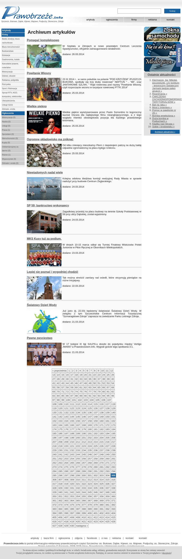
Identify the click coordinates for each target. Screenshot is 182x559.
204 (102, 437)
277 (78, 467)
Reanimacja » (159, 93)
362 (60, 500)
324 (96, 483)
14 (58, 374)
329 (60, 488)
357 (96, 496)
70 (58, 391)
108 (54, 404)
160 (102, 421)
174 (54, 429)
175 (60, 429)
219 (60, 446)
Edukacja (6, 55)
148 (96, 416)
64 (94, 387)
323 (90, 483)
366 (84, 500)
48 (85, 383)
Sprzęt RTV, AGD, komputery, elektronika (11, 94)
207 (54, 442)
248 (102, 454)
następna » (82, 525)
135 (84, 412)
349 (113, 492)
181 (96, 429)
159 (96, 421)
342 (72, 492)
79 (99, 391)
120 (60, 408)
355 (84, 496)
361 (54, 500)
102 (80, 400)
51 (99, 383)
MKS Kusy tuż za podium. (44, 238)
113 (84, 404)
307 (60, 479)
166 (72, 425)
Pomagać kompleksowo (43, 40)
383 (54, 509)
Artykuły (6, 30)
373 (60, 504)
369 (102, 500)
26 (112, 374)
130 (54, 412)
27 (53, 379)
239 (113, 450)
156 (78, 421)
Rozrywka (6, 84)
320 (72, 483)
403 (107, 513)
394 (54, 513)
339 (54, 492)
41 (53, 383)
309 (72, 479)
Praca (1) (6, 130)
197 (60, 437)
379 (96, 504)
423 (96, 521)
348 (107, 492)
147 (90, 416)
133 (72, 412)
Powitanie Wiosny (39, 73)
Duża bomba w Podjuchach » (160, 119)
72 (67, 391)
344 (84, 492)
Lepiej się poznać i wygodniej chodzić (52, 271)
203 (96, 437)
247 (96, 454)
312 (90, 479)
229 (54, 450)
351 (60, 496)
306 (54, 479)
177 (72, 429)
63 (90, 387)
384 (60, 509)
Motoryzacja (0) (8, 117)
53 (108, 383)
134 (78, 412)
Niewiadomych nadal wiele (45, 172)
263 (60, 462)
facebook (92, 538)
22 (94, 374)
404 (113, 513)
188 (72, 433)
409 (78, 517)
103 (86, 400)
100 (68, 400)
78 (94, 391)
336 (102, 488)
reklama (152, 19)
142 (60, 416)
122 (72, 408)
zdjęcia (78, 538)
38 (103, 379)
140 (113, 412)
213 (90, 442)
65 (99, 387)
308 (66, 479)
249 (107, 454)
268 (90, 462)
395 (60, 513)
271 (107, 462)
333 (84, 488)
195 (113, 433)
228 (113, 446)
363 (66, 500)
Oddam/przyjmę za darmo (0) (10, 149)
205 (107, 437)
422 (90, 521)
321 (78, 483)
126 (96, 408)
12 (111, 370)
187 (66, 433)
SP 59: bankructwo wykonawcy (48, 205)
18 (76, 374)
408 (72, 517)
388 (84, 509)
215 (102, 442)
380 (102, 504)
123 (78, 408)
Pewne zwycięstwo (39, 338)
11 (107, 370)
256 (84, 458)
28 (58, 379)
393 (113, 509)
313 (96, 479)
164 (60, 425)
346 (96, 492)
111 (72, 404)
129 (113, 408)
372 (54, 504)
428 (60, 525)
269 (96, 462)
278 (84, 467)
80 (103, 391)
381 (107, 504)
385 (66, 509)
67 (108, 387)
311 (84, 479)
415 (113, 517)
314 (102, 479)
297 (66, 475)
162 (113, 421)
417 (60, 521)
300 (84, 475)
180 (90, 429)
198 (66, 437)
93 (99, 395)
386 (72, 509)
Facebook (179, 55)
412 (96, 517)
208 (60, 442)
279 (90, 467)
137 (96, 412)
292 (102, 471)
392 (107, 509)
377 (84, 504)
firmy (134, 19)
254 (72, 458)
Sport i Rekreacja (9, 88)
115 (96, 404)
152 (54, 421)
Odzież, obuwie (8, 76)
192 (96, 433)
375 (72, 504)
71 (62, 391)
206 (113, 437)
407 (66, 517)
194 (107, 433)
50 (94, 383)
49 (90, 383)
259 (102, 458)
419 (72, 521)
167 (78, 425)
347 (102, 492)
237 (102, 450)
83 (53, 395)
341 (66, 492)
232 (72, 450)
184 (113, 429)
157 (84, 421)
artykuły (90, 19)
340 (60, 492)
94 (103, 395)
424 (102, 521)
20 (85, 374)
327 (113, 483)
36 (94, 379)
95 (108, 395)
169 (90, 425)
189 (78, 433)
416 (54, 521)
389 (90, 509)
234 (84, 450)
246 (90, 454)
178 (78, 429)
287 (72, 471)
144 (72, 416)
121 (66, 408)
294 (113, 471)
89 (80, 395)
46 (76, 383)
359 (107, 496)
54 (112, 383)
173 (113, 425)
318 (60, 483)
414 (107, 517)
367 (90, 500)
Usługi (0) (6, 126)
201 (84, 437)
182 (102, 429)
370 (107, 500)
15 (62, 374)
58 (67, 387)
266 (78, 462)
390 (96, 509)
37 (99, 379)
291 (96, 471)
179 (84, 429)
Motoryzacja (7, 72)
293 (107, 471)
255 (78, 458)
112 (78, 404)
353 (72, 496)
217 (113, 442)
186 (60, 433)
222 (78, 446)
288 (78, 471)
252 (60, 458)
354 (78, 496)
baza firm (49, 538)
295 (54, 475)
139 (107, 412)
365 (78, 500)
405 (54, 517)
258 (96, 458)
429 (66, 525)
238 (107, 450)
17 (72, 374)
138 (102, 412)
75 (80, 391)
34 (85, 379)
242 (66, 454)
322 (84, 483)
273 (54, 467)
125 (90, 408)
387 (78, 509)
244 (78, 454)
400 (90, 513)
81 (108, 391)
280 (96, 467)
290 (90, 471)
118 (113, 404)
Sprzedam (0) (8, 134)
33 (80, 379)
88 (76, 395)
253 (66, 458)
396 (66, 513)
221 (72, 446)
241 (60, 454)
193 (102, 433)
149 (102, 416)
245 (84, 454)
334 (90, 488)
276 (72, 467)
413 (102, 517)
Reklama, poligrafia (10, 80)
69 (53, 391)
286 (66, 471)
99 (62, 400)
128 (107, 408)
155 (72, 421)
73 (72, 391)
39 (108, 379)
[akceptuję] (167, 553)
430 (72, 525)
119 (54, 408)
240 (54, 454)
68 (112, 387)
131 (60, 412)
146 (84, 416)
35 (90, 379)
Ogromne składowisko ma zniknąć (50, 139)
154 (66, 421)
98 (58, 400)
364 (72, 500)
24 (103, 374)
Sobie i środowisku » (163, 126)
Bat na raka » (159, 104)
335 (96, 488)
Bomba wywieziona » (163, 115)
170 (96, 425)
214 (96, 442)
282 (107, 467)
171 (102, 425)
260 (107, 458)
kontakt (171, 19)
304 (107, 475)
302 (96, 475)
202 (90, 437)
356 (90, 496)
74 (76, 391)
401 (96, 513)
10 (102, 370)
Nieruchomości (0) (10, 138)
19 (80, 374)
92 (94, 395)
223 (84, 446)
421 (84, 521)
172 (107, 425)
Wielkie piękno (37, 106)
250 (113, 454)
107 (109, 400)
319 (66, 483)
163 (54, 425)
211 (78, 442)
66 (103, 387)
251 (54, 458)
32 (76, 379)
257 (90, 458)
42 (58, 383)
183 (107, 429)
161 (107, 421)
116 (102, 404)
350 (54, 496)
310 (78, 479)
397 (72, 513)
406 (60, 517)
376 (78, 504)
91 (90, 395)
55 (53, 387)
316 (113, 479)
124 (84, 408)
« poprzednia (59, 370)
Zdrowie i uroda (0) (10, 163)
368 (96, 500)
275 (66, 467)
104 (92, 400)
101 (74, 400)
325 (102, 483)
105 (97, 400)
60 (76, 387)
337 (107, 488)
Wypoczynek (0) (9, 159)
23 (99, 374)
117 (107, 404)
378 (90, 504)
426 (113, 521)
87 (72, 395)
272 (113, 462)
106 (103, 400)
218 (54, 446)
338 (113, 488)
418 (66, 521)
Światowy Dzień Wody (42, 305)
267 (84, 462)
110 (66, 404)
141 (54, 416)
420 (78, 521)
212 (84, 442)
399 (84, 513)
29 (62, 379)
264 (66, 462)
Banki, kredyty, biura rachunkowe (11, 41)
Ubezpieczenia (8, 101)
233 (78, 450)
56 (58, 387)
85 (62, 395)
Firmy (5, 34)
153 (60, 421)
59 (72, 387)
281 (102, 467)
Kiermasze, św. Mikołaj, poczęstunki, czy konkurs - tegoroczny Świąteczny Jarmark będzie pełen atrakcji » (165, 85)
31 (72, 379)
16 (67, 374)
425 (107, 521)
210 (72, 442)
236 (96, 450)
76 (85, 391)
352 (66, 496)
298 (72, 475)
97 (53, 400)
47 (80, 383)
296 (60, 475)
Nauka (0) (6, 121)
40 (112, 379)
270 (102, 462)
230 (60, 450)
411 (90, 517)
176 (66, 429)
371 (113, 500)
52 (103, 383)
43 (62, 383)
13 (53, 374)
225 (96, 446)
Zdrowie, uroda (8, 109)
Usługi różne (7, 105)
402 (102, 513)
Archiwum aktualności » (165, 132)
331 (72, 488)
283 (113, 467)
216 (107, 442)
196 (54, 437)
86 (67, 395)
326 (107, 483)
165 (66, 425)
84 (58, 395)
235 (90, 450)
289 (84, 471)
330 (66, 488)
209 (66, 442)
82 (112, 391)
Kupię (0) (6, 142)
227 (107, 446)
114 (90, 404)
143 (66, 416)
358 (102, 496)
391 (102, 509)
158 (90, 421)
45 (72, 383)
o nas (105, 538)
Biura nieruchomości (11, 47)
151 (113, 416)
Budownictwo (8, 51)
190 (84, 433)
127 (102, 408)
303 (102, 475)
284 (54, 471)
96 (112, 395)
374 (66, 504)
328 (54, 488)
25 (108, 374)
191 (90, 433)
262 (54, 462)
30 (67, 379)
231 (66, 450)
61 (80, 387)
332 (78, 488)
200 (78, 437)
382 (113, 504)
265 (72, 462)
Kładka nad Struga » (163, 123)
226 (102, 446)
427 (54, 525)
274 (60, 467)
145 (78, 416)
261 (113, 458)
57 (62, 387)
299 (78, 475)
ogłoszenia (112, 19)
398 (78, 513)
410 (84, 517)
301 (90, 475)
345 (90, 492)
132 (66, 412)
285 (60, 471)
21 (90, 374)
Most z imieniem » (162, 107)
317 (54, 483)
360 (113, 496)
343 (78, 492)
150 (107, 416)
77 (90, 391)
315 (107, 479)
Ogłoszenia (8, 113)
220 (66, 446)
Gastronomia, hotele (11, 59)
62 (85, 387)
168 (84, 425)
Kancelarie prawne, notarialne (10, 66)
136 (90, 412)
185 (54, 433)
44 (67, 383)
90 (85, 395)
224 (90, 446)
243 (72, 454)
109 (60, 404)
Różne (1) (6, 155)
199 (72, 437)
